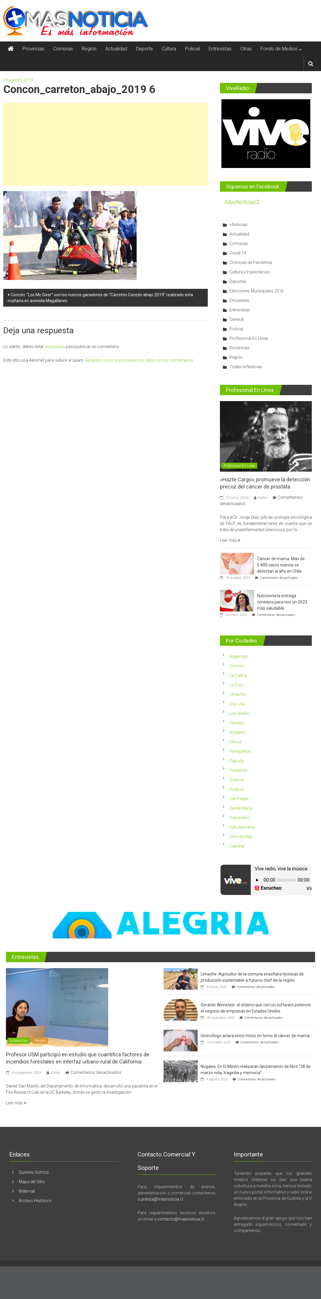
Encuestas (239, 300)
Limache (237, 694)
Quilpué (236, 789)
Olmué (235, 741)
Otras (246, 49)
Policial (192, 49)
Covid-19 (237, 253)
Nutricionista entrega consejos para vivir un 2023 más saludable (282, 602)
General (236, 319)
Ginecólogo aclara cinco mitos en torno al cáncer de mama (255, 1035)
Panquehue (239, 751)
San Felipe (238, 798)
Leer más (230, 540)
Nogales (237, 732)
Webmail (27, 1191)
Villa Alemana (242, 827)
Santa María (240, 808)
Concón (237, 666)
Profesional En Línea (248, 338)
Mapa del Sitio (32, 1181)
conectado (55, 346)
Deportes (237, 281)
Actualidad (116, 49)
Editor (262, 498)
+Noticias (238, 224)
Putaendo (238, 770)
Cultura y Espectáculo (249, 272)
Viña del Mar (240, 836)
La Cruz (236, 685)
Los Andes (239, 713)
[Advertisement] (105, 144)
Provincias (33, 49)
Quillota (236, 779)
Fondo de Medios (279, 49)
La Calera (238, 675)
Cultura (169, 49)
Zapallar (237, 846)
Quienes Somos (34, 1172)
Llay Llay (237, 703)
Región (89, 49)
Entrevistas (220, 49)
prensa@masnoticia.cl (162, 1199)
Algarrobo (238, 656)
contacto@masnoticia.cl (180, 1219)
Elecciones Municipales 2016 (256, 291)
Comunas (63, 49)
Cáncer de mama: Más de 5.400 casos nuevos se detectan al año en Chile (281, 565)
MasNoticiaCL (242, 202)
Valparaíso (239, 817)
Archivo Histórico (35, 1200)
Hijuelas (236, 722)
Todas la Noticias (245, 366)
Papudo (236, 760)
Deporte (144, 49)
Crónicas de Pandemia (250, 262)
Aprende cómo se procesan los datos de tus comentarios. (139, 360)
